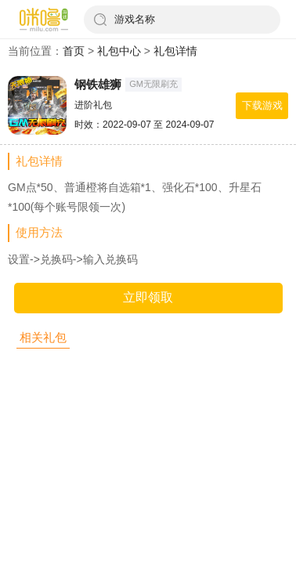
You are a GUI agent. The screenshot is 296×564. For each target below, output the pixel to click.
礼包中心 (119, 51)
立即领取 (148, 297)
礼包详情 (175, 51)
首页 (74, 51)
